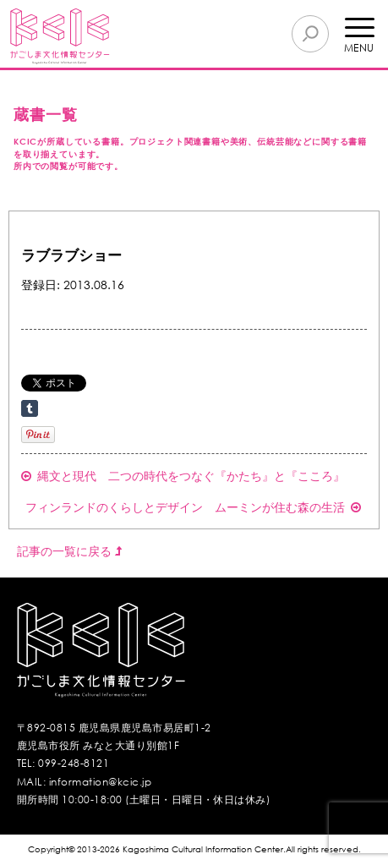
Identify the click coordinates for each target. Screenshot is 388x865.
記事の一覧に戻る (69, 551)
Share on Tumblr (29, 408)
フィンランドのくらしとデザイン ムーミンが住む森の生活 (193, 507)
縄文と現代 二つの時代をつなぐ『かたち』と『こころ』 (183, 476)
